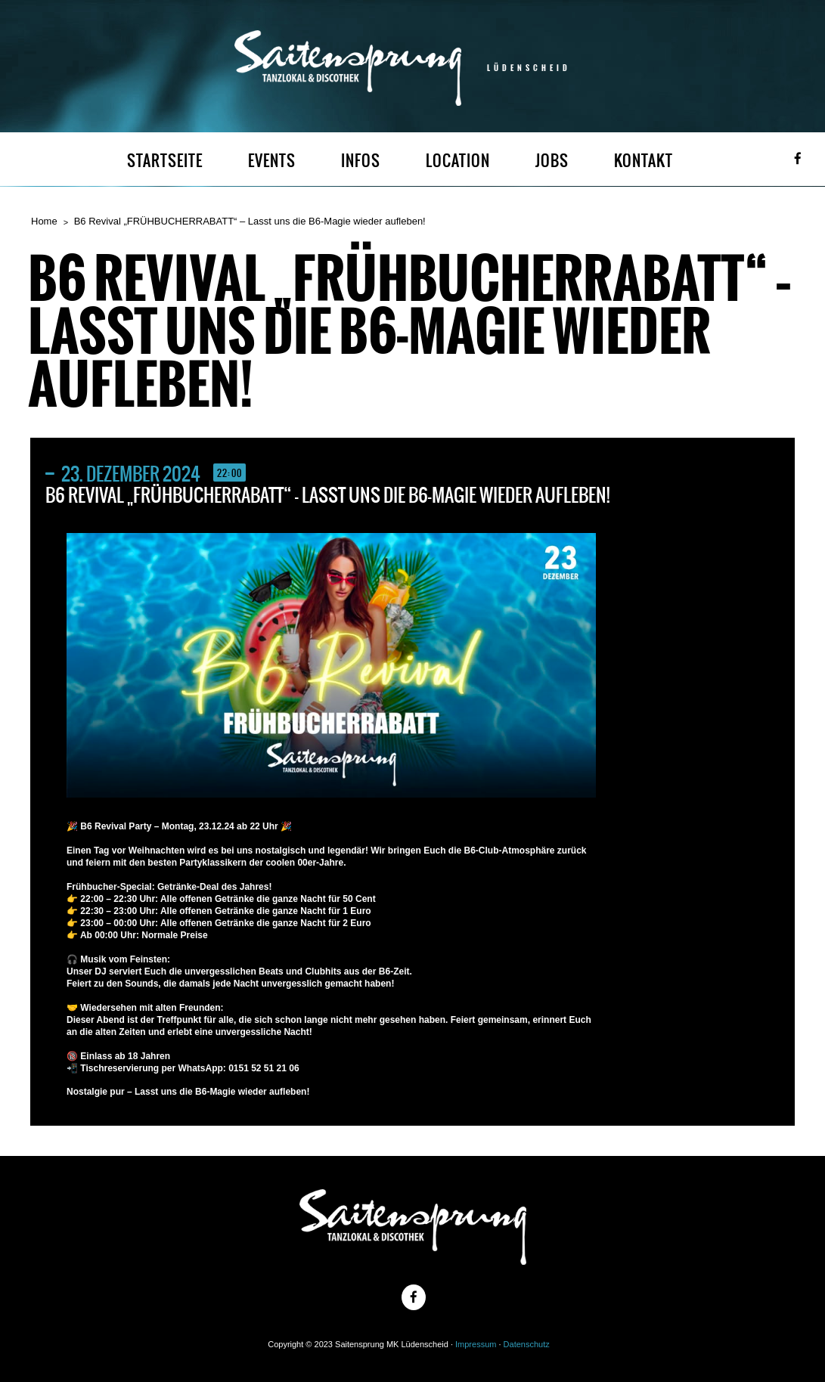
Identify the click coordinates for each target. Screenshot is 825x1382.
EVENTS (272, 160)
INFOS (360, 160)
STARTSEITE (165, 160)
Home (44, 221)
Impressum (475, 1344)
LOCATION (458, 160)
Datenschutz (527, 1344)
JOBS (552, 160)
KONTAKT (643, 160)
